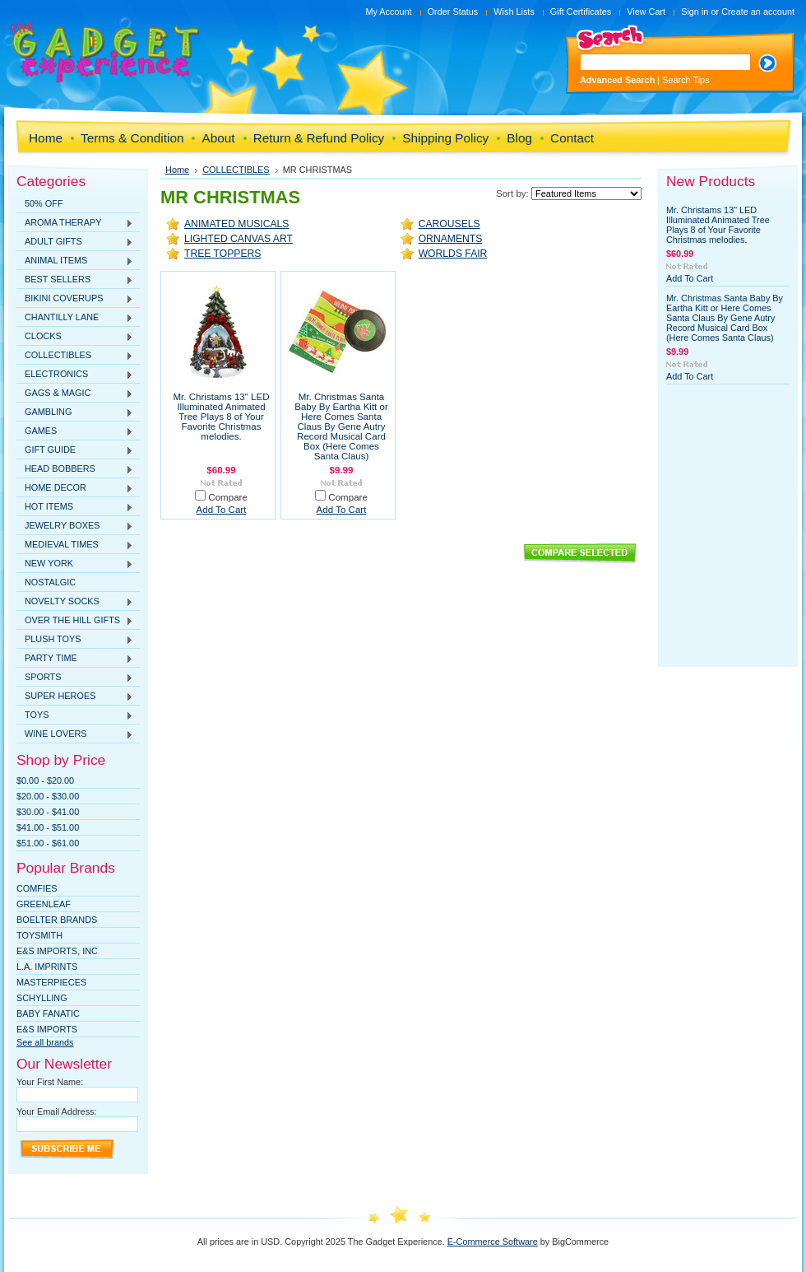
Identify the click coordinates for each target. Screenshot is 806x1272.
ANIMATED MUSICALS (236, 224)
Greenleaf (43, 904)
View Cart (646, 11)
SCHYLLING (41, 998)
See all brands (45, 1042)
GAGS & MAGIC (74, 393)
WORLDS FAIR (453, 253)
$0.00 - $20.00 (45, 780)
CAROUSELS (449, 224)
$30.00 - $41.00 (47, 812)
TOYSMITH (39, 935)
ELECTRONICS (74, 374)
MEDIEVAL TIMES (74, 545)
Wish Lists (514, 11)
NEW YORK (74, 564)
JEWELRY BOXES (74, 526)
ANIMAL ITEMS (74, 261)
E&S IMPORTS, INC (57, 951)
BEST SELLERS (74, 280)
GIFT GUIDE (74, 450)
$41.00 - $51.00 (47, 827)
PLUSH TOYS (74, 639)
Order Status (453, 11)
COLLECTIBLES (74, 355)
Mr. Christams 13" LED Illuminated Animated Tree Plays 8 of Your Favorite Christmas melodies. (221, 416)
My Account (388, 11)
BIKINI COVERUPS (74, 299)
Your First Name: (49, 1082)
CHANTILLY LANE (74, 318)
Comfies (37, 888)
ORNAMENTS (451, 239)
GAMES (74, 431)
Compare (228, 497)
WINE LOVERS (74, 734)
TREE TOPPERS (222, 253)
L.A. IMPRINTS (46, 966)
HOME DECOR (74, 488)
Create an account (757, 11)
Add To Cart (222, 510)
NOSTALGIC (50, 582)
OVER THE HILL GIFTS (74, 621)
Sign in (694, 11)
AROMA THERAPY (74, 223)
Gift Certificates (580, 11)
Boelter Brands (56, 920)
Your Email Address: (56, 1111)
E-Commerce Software (492, 1241)
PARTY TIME (74, 658)
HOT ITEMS (74, 507)
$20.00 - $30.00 (47, 796)
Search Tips (685, 80)
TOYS (74, 715)
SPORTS (74, 677)
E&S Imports (46, 1029)
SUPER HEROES (74, 696)
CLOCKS (74, 336)
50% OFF (44, 203)
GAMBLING (74, 412)
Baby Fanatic (48, 1013)
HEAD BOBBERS (74, 469)
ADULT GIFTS (74, 242)
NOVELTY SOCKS (74, 602)
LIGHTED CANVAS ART (238, 239)
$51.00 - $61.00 (47, 843)
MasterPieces (51, 982)
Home (177, 170)
